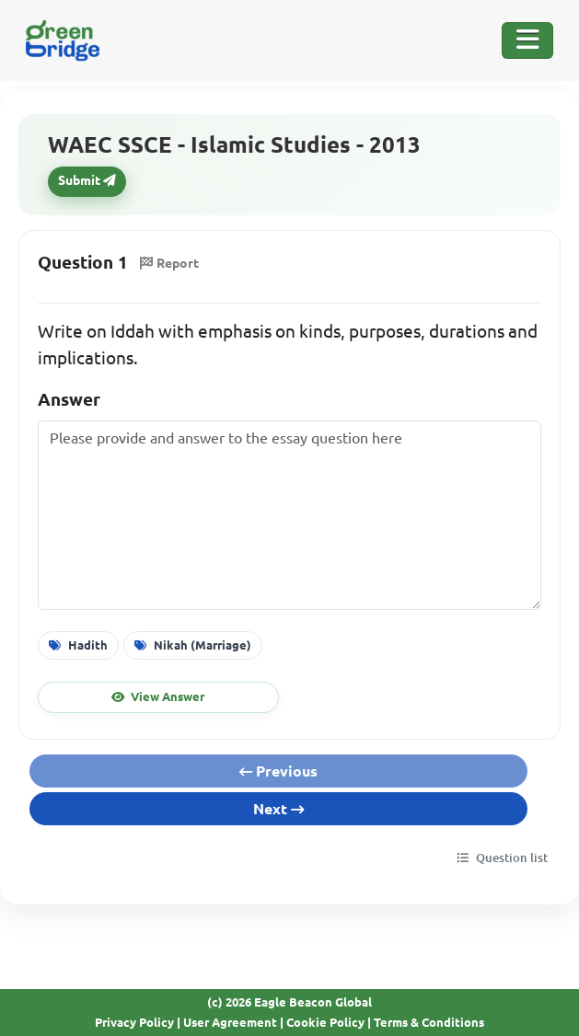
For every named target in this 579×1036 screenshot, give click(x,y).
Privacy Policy (134, 1022)
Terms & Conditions (429, 1022)
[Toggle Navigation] (527, 40)
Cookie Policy (325, 1022)
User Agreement (230, 1022)
